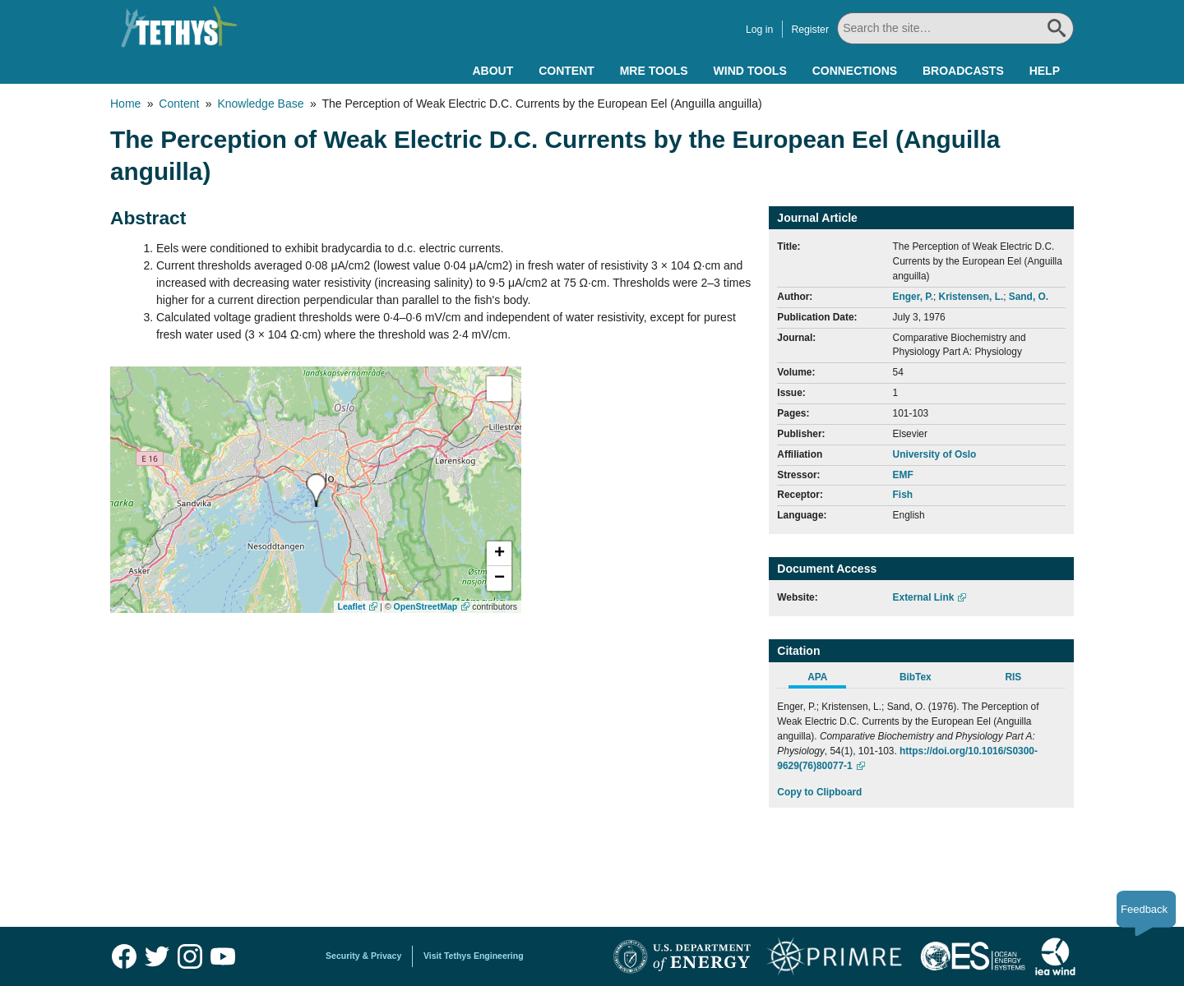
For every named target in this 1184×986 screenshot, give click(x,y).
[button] (499, 553)
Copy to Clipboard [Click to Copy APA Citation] (819, 792)
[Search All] (955, 28)
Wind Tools (750, 70)
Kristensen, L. (971, 296)
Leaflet (352, 606)
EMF (903, 475)
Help (1044, 70)
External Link (924, 597)
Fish (903, 494)
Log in (759, 29)
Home (125, 103)
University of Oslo (935, 454)
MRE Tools (654, 70)
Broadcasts (963, 70)
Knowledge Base (260, 103)
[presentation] (316, 490)
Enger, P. (913, 296)
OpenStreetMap (426, 606)
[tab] (826, 679)
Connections (854, 70)
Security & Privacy (363, 956)
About (492, 70)
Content (566, 70)
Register (810, 29)
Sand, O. (1028, 296)
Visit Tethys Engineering (473, 956)
